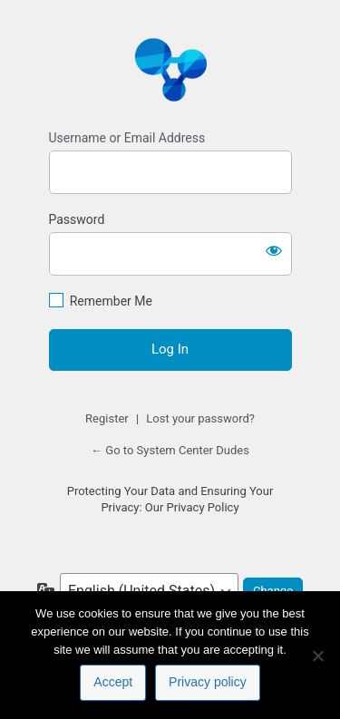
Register (107, 418)
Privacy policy (208, 682)
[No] (317, 655)
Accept (112, 682)
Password (77, 219)
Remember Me (111, 301)
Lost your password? (200, 418)
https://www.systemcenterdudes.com (170, 69)
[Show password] (274, 250)
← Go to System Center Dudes (170, 450)
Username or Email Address (127, 138)
